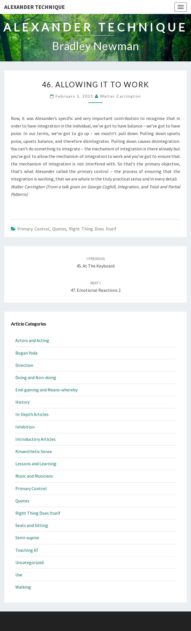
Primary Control (33, 229)
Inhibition (25, 427)
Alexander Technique (34, 6)
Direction (24, 365)
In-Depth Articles (32, 414)
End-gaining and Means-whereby (46, 389)
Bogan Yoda (26, 353)
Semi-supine (27, 537)
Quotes (59, 229)
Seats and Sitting (31, 525)
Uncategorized (29, 562)
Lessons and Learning (35, 463)
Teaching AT (27, 550)
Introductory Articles (35, 439)
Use (18, 574)
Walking (23, 587)
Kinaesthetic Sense (33, 451)
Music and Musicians (34, 476)
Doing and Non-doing (35, 377)
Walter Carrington (120, 96)
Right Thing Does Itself (92, 229)
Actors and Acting (32, 340)
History (22, 402)
